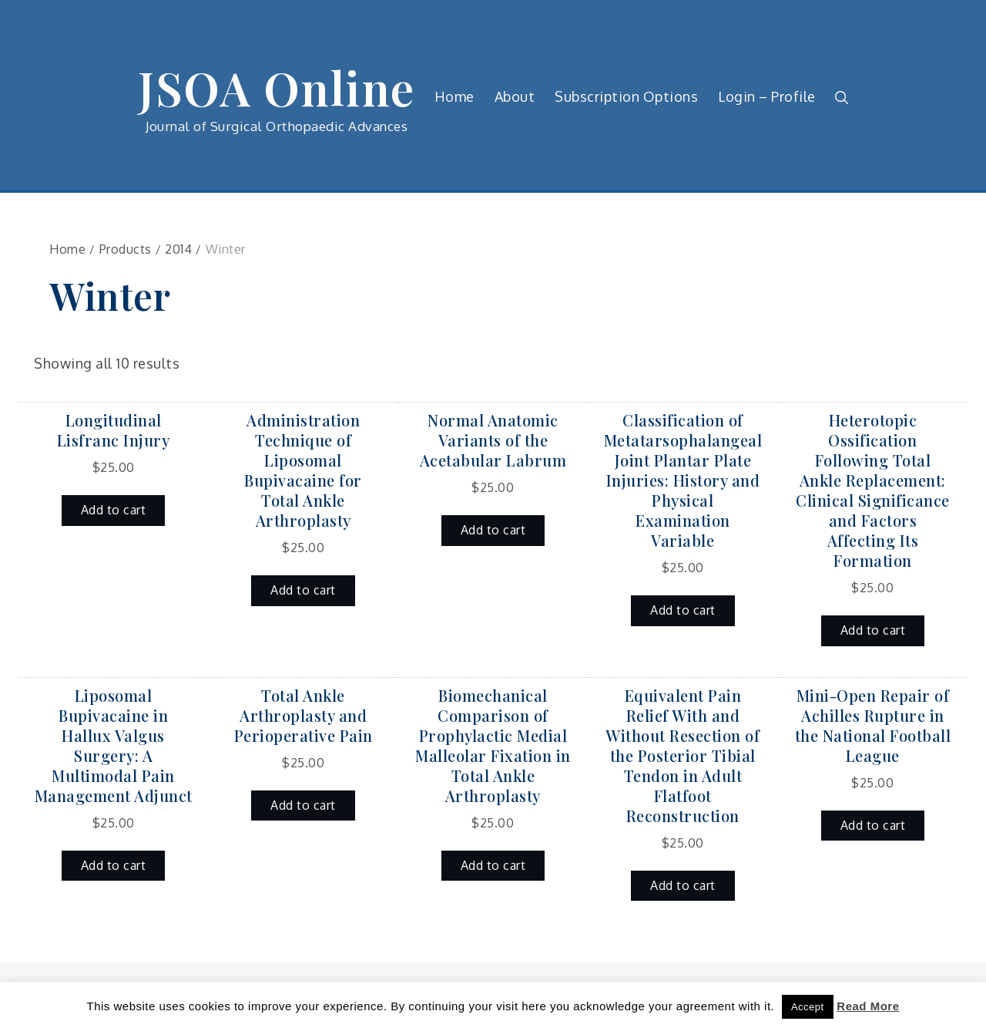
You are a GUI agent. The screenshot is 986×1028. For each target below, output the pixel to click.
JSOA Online (276, 87)
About (515, 96)
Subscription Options (626, 96)
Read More (868, 1006)
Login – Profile (767, 96)
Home (454, 96)
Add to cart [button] (113, 509)
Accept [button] (807, 1007)
